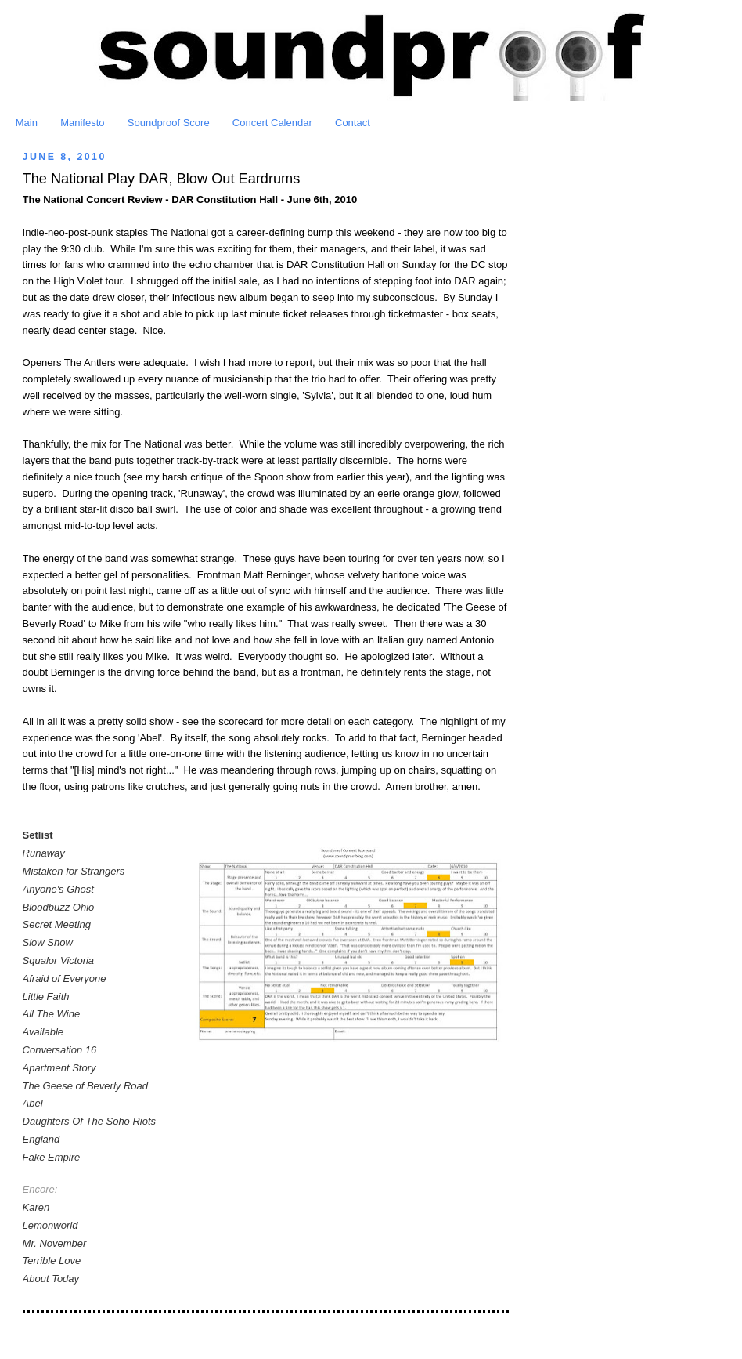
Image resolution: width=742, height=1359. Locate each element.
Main (27, 123)
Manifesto (82, 123)
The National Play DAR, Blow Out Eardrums (162, 179)
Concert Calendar (272, 123)
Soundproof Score (169, 123)
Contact (352, 123)
